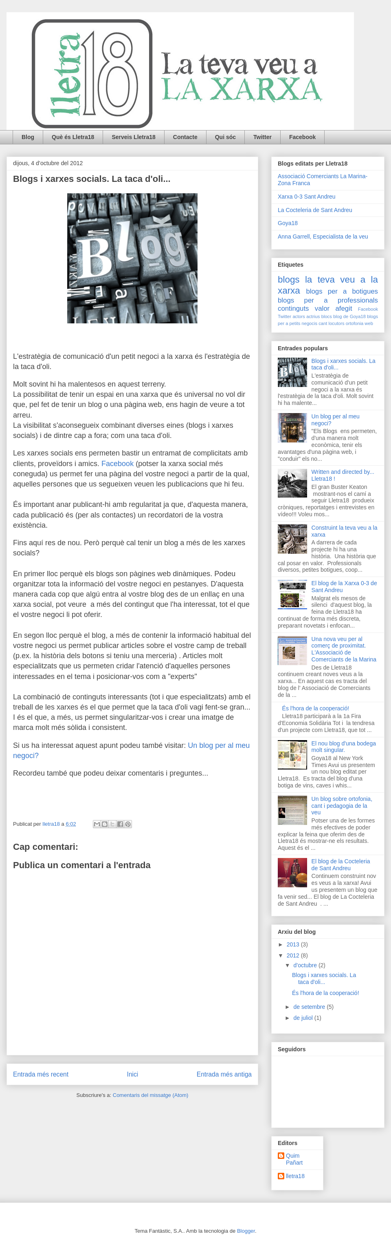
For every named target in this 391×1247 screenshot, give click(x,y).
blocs (326, 316)
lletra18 (295, 1176)
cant (323, 323)
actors (298, 316)
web (369, 323)
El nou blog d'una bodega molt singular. (344, 747)
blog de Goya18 (349, 316)
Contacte (185, 137)
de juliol (303, 1018)
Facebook (302, 137)
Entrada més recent (40, 1074)
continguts (293, 308)
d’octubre (305, 965)
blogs (289, 279)
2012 (294, 955)
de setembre (310, 1007)
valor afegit (333, 308)
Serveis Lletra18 (133, 137)
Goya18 (288, 223)
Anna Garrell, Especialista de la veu (323, 236)
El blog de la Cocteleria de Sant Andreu (341, 864)
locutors (336, 323)
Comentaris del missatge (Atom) (151, 1095)
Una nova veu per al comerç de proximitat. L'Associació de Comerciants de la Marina (344, 649)
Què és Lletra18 (73, 137)
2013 (294, 944)
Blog (28, 137)
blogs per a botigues (342, 291)
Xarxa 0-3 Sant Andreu (307, 196)
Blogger (246, 1231)
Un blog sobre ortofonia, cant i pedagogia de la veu (342, 806)
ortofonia (355, 323)
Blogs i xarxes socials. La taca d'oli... (324, 978)
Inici (132, 1074)
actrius (313, 316)
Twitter (262, 137)
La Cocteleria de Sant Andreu (315, 210)
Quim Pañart (294, 1159)
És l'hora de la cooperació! (315, 708)
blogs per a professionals (328, 300)
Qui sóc (225, 137)
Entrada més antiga (224, 1074)
